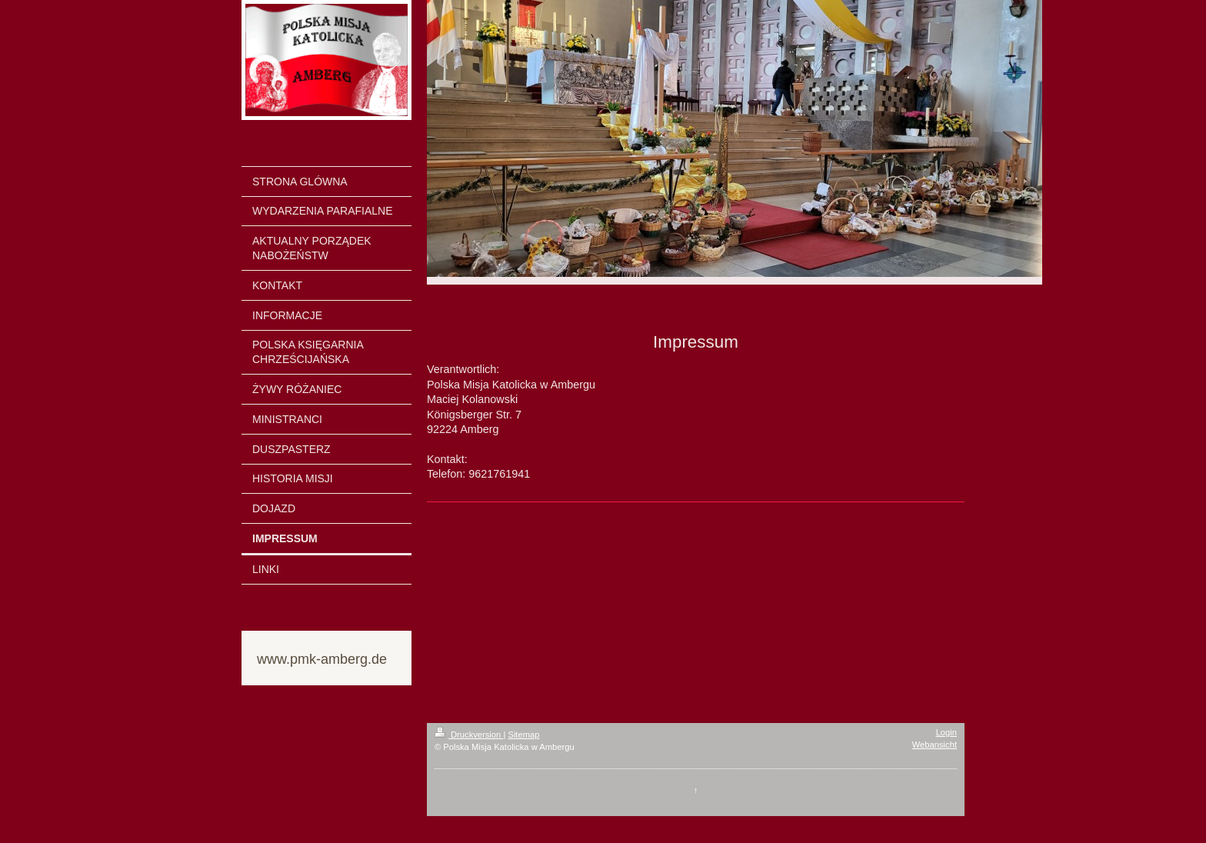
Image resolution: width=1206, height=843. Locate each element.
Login (946, 732)
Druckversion (469, 734)
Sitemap (523, 734)
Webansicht (934, 744)
